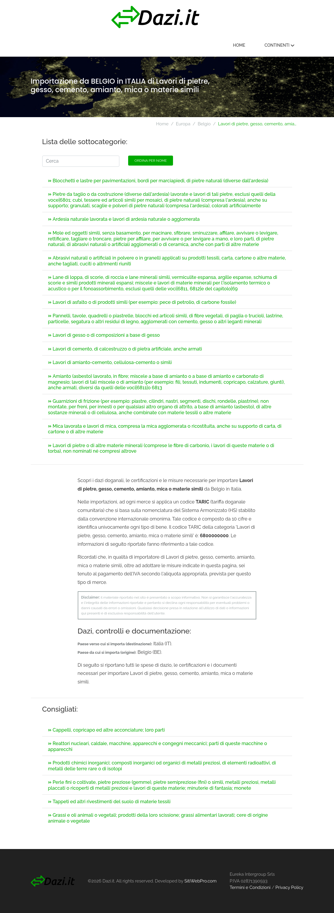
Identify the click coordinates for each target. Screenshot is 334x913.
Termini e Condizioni (250, 887)
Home (239, 45)
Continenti (279, 45)
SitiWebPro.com (200, 881)
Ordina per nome (150, 161)
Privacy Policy (289, 887)
